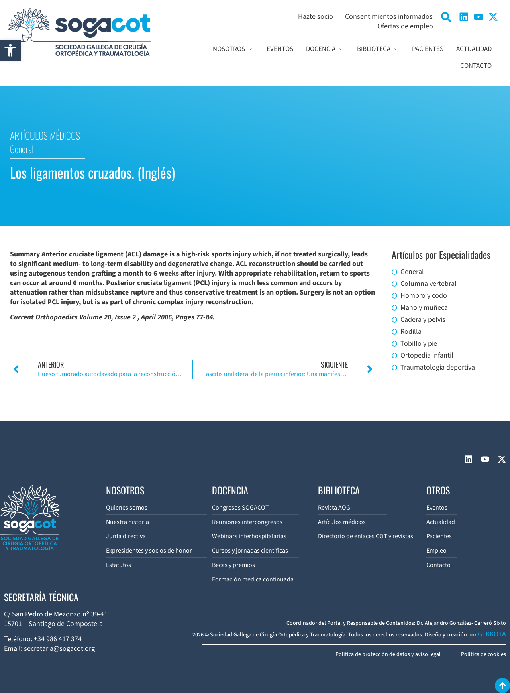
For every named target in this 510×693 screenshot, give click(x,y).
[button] (10, 50)
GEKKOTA (492, 634)
